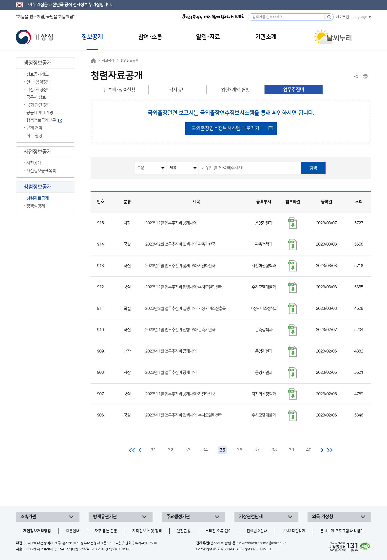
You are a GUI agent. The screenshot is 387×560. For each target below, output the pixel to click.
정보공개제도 (37, 74)
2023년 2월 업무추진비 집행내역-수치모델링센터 (183, 287)
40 (308, 450)
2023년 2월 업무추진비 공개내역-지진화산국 (180, 266)
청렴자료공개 (37, 198)
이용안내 (73, 531)
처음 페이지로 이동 (132, 450)
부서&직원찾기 (293, 531)
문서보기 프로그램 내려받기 (342, 531)
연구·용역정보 (38, 82)
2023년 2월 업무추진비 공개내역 (170, 223)
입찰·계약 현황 (235, 89)
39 (291, 450)
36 (239, 450)
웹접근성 (184, 531)
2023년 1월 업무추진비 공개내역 (170, 351)
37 (257, 450)
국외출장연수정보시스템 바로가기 (225, 128)
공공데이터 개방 (39, 112)
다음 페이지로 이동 (321, 450)
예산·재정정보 (38, 89)
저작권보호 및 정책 (147, 531)
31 (153, 450)
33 (188, 450)
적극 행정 (34, 135)
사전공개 (33, 163)
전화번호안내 (257, 531)
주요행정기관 (178, 516)
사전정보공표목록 (41, 170)
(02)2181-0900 (118, 549)
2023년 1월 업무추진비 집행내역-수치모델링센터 (183, 415)
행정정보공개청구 (41, 120)
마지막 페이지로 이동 (330, 450)
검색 (313, 168)
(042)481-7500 (145, 543)
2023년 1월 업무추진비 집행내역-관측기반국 (180, 330)
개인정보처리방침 (37, 531)
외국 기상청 (322, 516)
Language (359, 17)
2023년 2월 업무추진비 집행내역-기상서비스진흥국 (185, 308)
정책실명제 (35, 206)
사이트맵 (342, 17)
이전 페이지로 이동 (140, 450)
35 (222, 450)
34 (205, 450)
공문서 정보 (36, 97)
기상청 (34, 37)
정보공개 (108, 60)
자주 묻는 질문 (106, 531)
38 (274, 450)
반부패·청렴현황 (119, 89)
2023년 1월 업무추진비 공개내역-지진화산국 (180, 394)
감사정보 (177, 89)
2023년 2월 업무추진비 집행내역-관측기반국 (180, 244)
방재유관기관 (105, 516)
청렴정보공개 (129, 60)
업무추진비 (293, 89)
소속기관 (28, 516)
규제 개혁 (34, 128)
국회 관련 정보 (38, 105)
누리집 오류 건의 (218, 531)
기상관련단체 (251, 516)
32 (170, 450)
